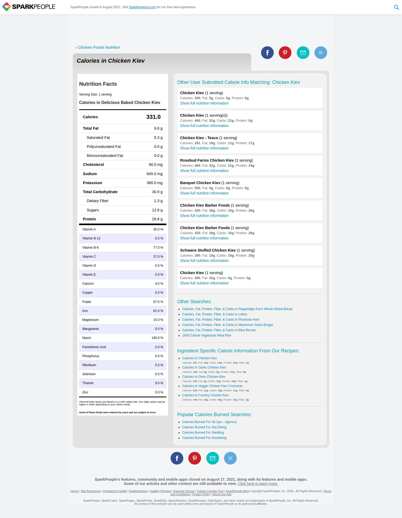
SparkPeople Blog (237, 491)
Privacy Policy (201, 494)
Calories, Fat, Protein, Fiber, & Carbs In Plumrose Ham (220, 319)
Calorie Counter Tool (210, 491)
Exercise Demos (183, 491)
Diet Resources (90, 491)
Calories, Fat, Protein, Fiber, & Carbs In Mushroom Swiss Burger (227, 325)
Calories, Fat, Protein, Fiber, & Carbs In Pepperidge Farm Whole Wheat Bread (237, 309)
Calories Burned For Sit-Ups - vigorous (209, 422)
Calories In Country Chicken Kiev (205, 395)
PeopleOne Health (115, 491)
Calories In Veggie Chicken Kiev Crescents (212, 386)
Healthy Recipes (160, 491)
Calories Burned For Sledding (203, 432)
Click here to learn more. (258, 483)
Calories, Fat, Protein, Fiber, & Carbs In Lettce (214, 314)
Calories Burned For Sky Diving (204, 427)
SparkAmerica (138, 491)
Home (74, 491)
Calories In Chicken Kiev (199, 358)
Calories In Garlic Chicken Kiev (204, 367)
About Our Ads (222, 494)
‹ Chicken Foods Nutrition (97, 47)
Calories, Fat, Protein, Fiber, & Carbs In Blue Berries (219, 330)
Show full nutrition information (204, 103)
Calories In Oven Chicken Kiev (203, 377)
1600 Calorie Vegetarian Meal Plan (206, 335)
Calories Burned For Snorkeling (204, 438)
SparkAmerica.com (142, 7)
